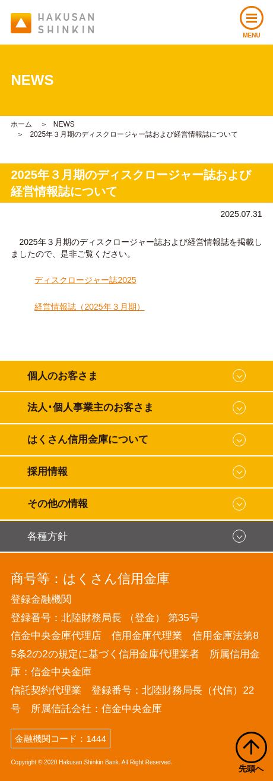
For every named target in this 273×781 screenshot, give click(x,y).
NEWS (64, 124)
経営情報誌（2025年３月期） (89, 306)
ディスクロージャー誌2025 (85, 280)
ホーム (21, 124)
